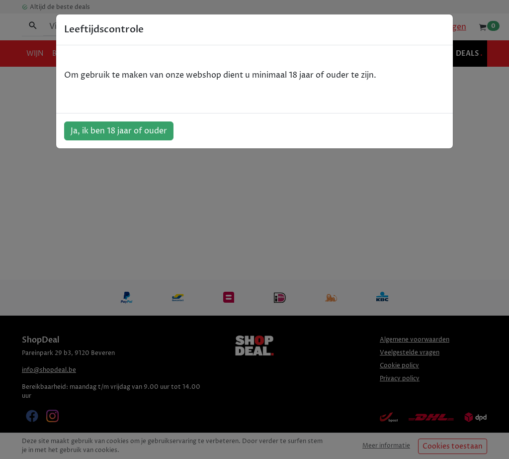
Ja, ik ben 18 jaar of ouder (119, 130)
